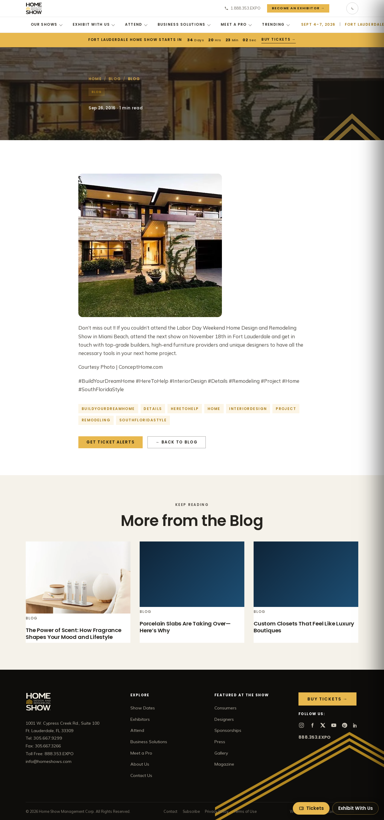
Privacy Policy (216, 811)
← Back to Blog (177, 442)
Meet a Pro (236, 24)
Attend (136, 24)
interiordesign (248, 408)
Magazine (224, 764)
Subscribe (191, 811)
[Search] (338, 8)
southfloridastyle (143, 420)
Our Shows (47, 24)
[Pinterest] (345, 725)
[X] (323, 725)
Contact (170, 811)
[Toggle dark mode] (352, 8)
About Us (139, 764)
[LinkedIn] (355, 725)
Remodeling (96, 420)
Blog (115, 78)
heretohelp (185, 408)
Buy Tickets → (278, 39)
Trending (276, 24)
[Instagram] (301, 725)
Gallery (221, 753)
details (153, 408)
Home (95, 78)
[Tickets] (311, 808)
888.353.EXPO (314, 737)
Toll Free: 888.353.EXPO (50, 753)
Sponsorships (227, 730)
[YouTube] (334, 725)
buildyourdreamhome (108, 408)
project (286, 408)
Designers (224, 719)
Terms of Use (245, 811)
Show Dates (142, 708)
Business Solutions (184, 24)
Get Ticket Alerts (110, 442)
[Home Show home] (34, 8)
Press (219, 741)
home (214, 408)
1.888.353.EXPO (242, 8)
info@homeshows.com (48, 761)
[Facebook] (312, 725)
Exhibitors (140, 719)
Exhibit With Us (94, 24)
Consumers (225, 708)
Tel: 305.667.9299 (44, 738)
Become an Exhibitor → (298, 8)
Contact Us (141, 775)
